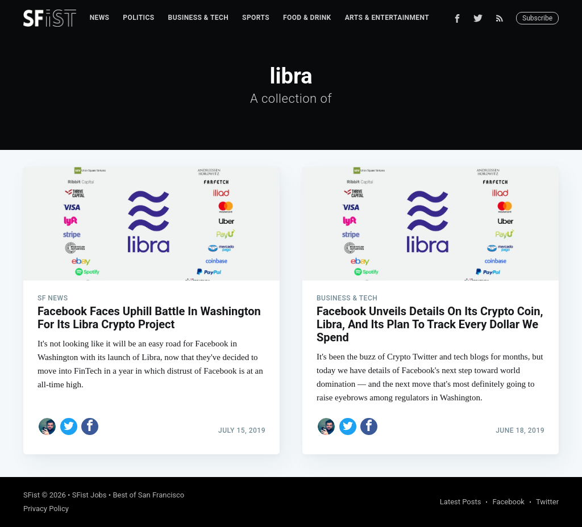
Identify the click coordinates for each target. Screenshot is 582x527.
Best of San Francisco (148, 495)
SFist (31, 495)
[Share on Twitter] (68, 426)
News (100, 18)
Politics (138, 18)
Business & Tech (198, 18)
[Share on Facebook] (89, 426)
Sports (255, 18)
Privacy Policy (46, 508)
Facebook (508, 501)
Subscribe (537, 18)
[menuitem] (100, 18)
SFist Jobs (89, 495)
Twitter (547, 501)
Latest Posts (460, 501)
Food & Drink (307, 18)
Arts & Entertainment (387, 18)
